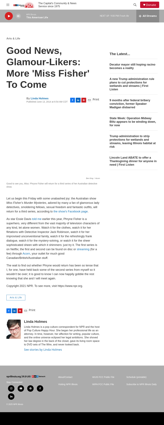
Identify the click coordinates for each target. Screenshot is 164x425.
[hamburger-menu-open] (8, 5)
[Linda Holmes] (13, 329)
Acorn (26, 253)
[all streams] (147, 16)
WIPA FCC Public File (103, 384)
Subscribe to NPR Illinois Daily (141, 384)
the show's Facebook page (70, 211)
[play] (8, 16)
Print (96, 99)
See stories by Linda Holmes (43, 349)
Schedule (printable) (136, 377)
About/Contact (65, 377)
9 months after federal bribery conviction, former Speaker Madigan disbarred (130, 104)
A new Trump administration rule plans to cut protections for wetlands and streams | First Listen (132, 84)
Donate (151, 5)
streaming (83, 249)
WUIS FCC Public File (103, 377)
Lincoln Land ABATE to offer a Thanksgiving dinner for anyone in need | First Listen (133, 161)
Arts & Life (13, 38)
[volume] (18, 16)
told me (36, 219)
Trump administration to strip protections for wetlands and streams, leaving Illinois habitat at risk (133, 141)
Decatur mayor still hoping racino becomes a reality (132, 66)
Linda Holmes (39, 98)
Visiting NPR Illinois (68, 384)
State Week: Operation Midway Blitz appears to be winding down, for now (133, 122)
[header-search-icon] (135, 4)
